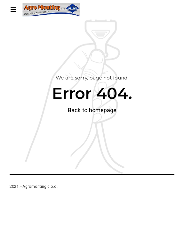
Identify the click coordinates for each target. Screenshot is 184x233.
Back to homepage (92, 110)
